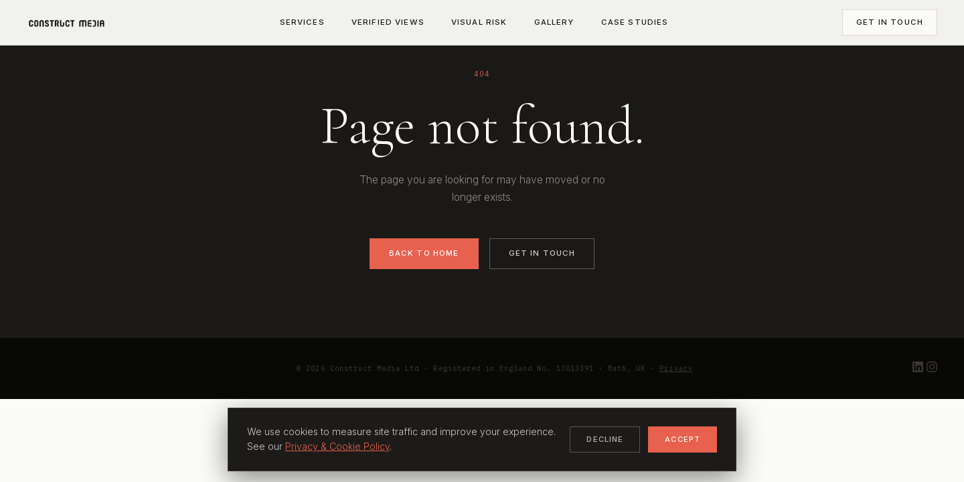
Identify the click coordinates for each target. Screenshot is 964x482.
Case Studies (635, 22)
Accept (682, 439)
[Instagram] (932, 368)
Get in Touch (889, 22)
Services (302, 22)
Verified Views (387, 22)
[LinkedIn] (919, 368)
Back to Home (424, 253)
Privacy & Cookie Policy (337, 446)
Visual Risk (479, 22)
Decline (604, 439)
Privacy (675, 368)
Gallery (554, 22)
